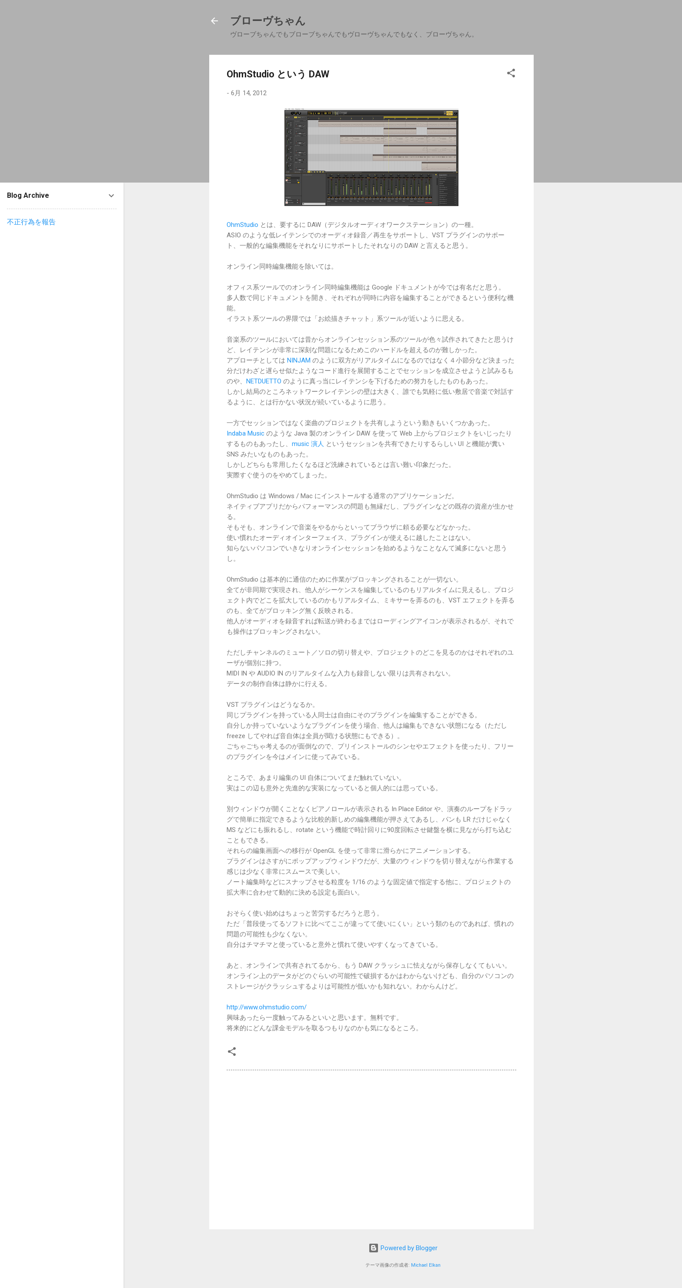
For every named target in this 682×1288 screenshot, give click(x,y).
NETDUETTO (263, 381)
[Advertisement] (575, 185)
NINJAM (299, 360)
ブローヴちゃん (268, 21)
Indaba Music (245, 433)
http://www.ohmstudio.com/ (267, 1007)
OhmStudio (242, 225)
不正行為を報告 (31, 222)
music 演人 (308, 444)
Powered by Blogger (403, 1248)
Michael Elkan (426, 1265)
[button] (511, 74)
